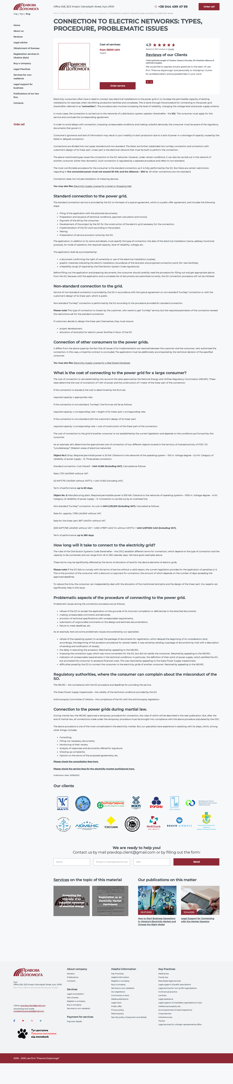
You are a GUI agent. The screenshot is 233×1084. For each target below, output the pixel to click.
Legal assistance (165, 999)
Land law (162, 995)
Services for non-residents (22, 77)
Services (61, 880)
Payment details (74, 1021)
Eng (28, 14)
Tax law (161, 1021)
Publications (72, 977)
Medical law (163, 973)
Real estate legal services (169, 981)
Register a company (76, 1001)
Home (16, 25)
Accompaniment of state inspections (175, 1010)
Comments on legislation (96, 13)
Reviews (18, 36)
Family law (163, 977)
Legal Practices (21, 69)
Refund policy (117, 1013)
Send (196, 861)
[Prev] (147, 82)
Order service (117, 85)
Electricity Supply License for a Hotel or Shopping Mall (102, 186)
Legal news (116, 1003)
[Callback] (209, 6)
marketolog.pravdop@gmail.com (28, 1011)
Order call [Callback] (19, 124)
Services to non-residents (78, 1008)
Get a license (72, 997)
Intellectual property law (169, 1006)
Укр (15, 14)
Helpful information (120, 977)
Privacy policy (117, 1010)
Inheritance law (165, 1017)
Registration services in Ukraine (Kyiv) (26, 56)
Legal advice (20, 42)
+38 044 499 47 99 (173, 6)
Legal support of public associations (174, 984)
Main (55, 13)
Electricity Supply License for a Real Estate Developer (102, 363)
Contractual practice (167, 992)
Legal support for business (23, 86)
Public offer (116, 1006)
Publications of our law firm (26, 95)
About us (18, 31)
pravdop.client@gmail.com (33, 1005)
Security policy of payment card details (128, 1017)
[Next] (151, 82)
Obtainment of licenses (26, 48)
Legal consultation (75, 994)
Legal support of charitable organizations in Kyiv (180, 1003)
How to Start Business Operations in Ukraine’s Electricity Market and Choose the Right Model (157, 921)
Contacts (18, 103)
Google (171, 49)
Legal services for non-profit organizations (177, 988)
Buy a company (22, 63)
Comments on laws (120, 995)
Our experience (118, 992)
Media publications (119, 999)
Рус (22, 14)
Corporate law (164, 1013)
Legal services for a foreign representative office (179, 1024)
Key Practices (117, 973)
